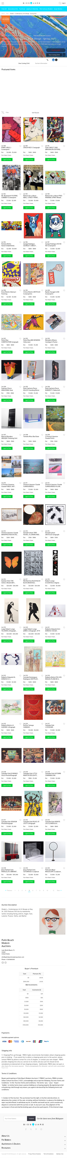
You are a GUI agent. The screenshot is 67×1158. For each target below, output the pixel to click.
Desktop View (59, 1154)
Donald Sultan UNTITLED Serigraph (52, 533)
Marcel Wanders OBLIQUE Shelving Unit (9, 437)
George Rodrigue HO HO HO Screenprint (53, 245)
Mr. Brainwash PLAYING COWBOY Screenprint (9, 196)
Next (59, 890)
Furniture (22, 9)
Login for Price (7, 159)
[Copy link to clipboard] (47, 60)
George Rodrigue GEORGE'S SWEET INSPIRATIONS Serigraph (29, 245)
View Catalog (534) (54, 55)
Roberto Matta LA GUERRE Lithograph (8, 726)
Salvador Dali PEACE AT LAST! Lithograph (31, 822)
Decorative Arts (13, 9)
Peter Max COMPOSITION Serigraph (9, 341)
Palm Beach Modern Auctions (42, 36)
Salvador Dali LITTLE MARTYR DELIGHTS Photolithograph (30, 774)
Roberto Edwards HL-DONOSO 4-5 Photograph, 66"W (8, 678)
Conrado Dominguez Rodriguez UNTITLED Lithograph (30, 678)
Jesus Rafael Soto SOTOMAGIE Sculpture (31, 871)
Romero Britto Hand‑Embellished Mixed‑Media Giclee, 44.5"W (8, 245)
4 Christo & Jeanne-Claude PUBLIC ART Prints (8, 485)
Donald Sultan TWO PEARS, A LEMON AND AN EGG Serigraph (31, 533)
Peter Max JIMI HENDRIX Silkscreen (31, 341)
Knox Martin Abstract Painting (8, 293)
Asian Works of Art (60, 9)
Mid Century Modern (46, 9)
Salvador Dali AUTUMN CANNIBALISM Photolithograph (53, 774)
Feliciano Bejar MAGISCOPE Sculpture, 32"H (53, 871)
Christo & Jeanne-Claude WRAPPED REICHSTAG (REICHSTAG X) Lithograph (9, 533)
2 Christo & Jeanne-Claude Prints (51, 437)
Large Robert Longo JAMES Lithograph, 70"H (31, 630)
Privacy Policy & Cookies (34, 1154)
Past (7, 13)
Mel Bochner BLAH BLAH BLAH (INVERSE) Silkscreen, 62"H (31, 582)
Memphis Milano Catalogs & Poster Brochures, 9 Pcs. (51, 341)
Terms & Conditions (48, 1154)
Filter (7, 112)
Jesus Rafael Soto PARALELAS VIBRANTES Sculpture (9, 871)
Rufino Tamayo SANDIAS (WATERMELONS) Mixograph (29, 726)
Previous (8, 890)
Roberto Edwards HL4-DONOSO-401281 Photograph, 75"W (53, 630)
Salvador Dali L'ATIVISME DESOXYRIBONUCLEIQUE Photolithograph (53, 726)
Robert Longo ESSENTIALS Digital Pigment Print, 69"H (52, 582)
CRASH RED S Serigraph (31, 148)
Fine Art (4, 9)
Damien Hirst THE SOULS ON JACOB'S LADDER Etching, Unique (8, 582)
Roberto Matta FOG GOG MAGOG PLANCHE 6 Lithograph (53, 678)
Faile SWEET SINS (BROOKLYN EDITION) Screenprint (52, 148)
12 (53, 890)
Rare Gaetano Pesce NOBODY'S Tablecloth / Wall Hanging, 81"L (53, 389)
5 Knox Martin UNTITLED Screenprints (31, 293)
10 (47, 890)
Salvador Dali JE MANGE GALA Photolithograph (9, 774)
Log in (63, 3)
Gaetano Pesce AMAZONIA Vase (7, 389)
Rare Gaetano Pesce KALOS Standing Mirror (31, 389)
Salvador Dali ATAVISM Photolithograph (9, 822)
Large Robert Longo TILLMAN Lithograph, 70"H (8, 630)
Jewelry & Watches (32, 9)
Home (3, 13)
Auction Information (41, 63)
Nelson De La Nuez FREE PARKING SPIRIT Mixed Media (53, 196)
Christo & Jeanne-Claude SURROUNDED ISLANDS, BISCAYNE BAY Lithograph (31, 485)
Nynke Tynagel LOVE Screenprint (52, 293)
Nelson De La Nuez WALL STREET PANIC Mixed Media (30, 196)
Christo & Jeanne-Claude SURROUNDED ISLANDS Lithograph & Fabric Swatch (53, 485)
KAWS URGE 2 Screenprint (6, 148)
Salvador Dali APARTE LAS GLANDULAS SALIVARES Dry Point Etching (52, 822)
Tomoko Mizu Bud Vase (31, 436)
